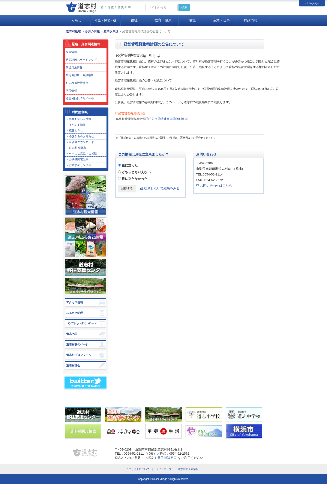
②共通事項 (165, 119)
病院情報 (71, 90)
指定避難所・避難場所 (80, 75)
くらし (76, 20)
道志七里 (71, 334)
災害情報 (71, 52)
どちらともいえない (136, 172)
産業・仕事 (221, 20)
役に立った (130, 165)
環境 (192, 20)
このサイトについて (137, 469)
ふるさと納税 (74, 313)
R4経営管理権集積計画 (130, 113)
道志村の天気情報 (188, 469)
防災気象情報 (74, 67)
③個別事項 (180, 119)
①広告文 (152, 119)
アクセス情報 (74, 302)
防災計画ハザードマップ (81, 59)
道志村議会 (73, 365)
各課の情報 (92, 31)
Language (312, 3)
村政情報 (250, 20)
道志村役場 (73, 31)
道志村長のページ (77, 344)
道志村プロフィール (78, 355)
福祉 (134, 20)
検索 (184, 7)
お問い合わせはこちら (214, 185)
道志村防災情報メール (80, 98)
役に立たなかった (134, 178)
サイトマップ (163, 469)
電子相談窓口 (167, 458)
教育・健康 (163, 20)
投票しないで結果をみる (160, 188)
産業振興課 (111, 31)
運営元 (184, 137)
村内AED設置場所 (77, 83)
